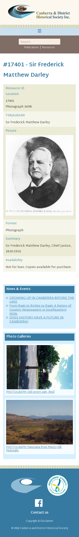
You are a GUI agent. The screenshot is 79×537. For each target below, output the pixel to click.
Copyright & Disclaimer (39, 521)
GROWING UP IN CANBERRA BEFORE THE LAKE (41, 300)
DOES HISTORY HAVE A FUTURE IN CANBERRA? (36, 320)
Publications (31, 47)
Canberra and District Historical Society (44, 528)
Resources (48, 47)
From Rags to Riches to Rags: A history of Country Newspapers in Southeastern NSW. (40, 310)
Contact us (39, 513)
